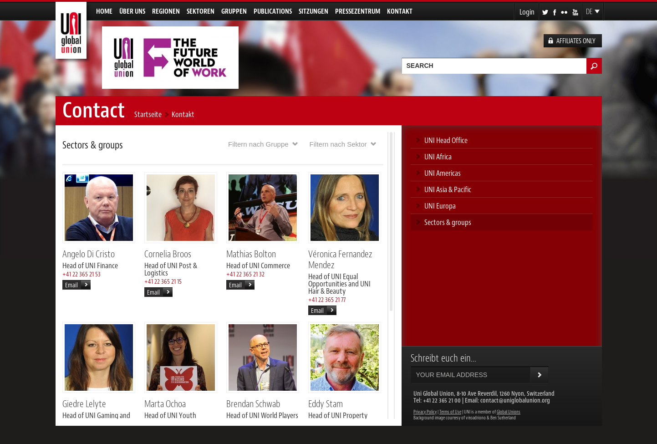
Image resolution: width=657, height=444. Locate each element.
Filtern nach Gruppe (258, 144)
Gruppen (234, 11)
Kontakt (400, 11)
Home (104, 11)
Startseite (148, 114)
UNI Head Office (446, 140)
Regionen (166, 11)
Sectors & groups (447, 222)
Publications (273, 11)
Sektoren (200, 11)
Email (71, 285)
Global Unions (508, 412)
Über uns (132, 11)
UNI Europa (440, 206)
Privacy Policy (425, 412)
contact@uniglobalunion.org (515, 400)
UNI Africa (438, 157)
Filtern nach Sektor (338, 144)
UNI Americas (442, 173)
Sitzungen (313, 11)
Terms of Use (450, 412)
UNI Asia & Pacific (447, 189)
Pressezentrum (357, 11)
